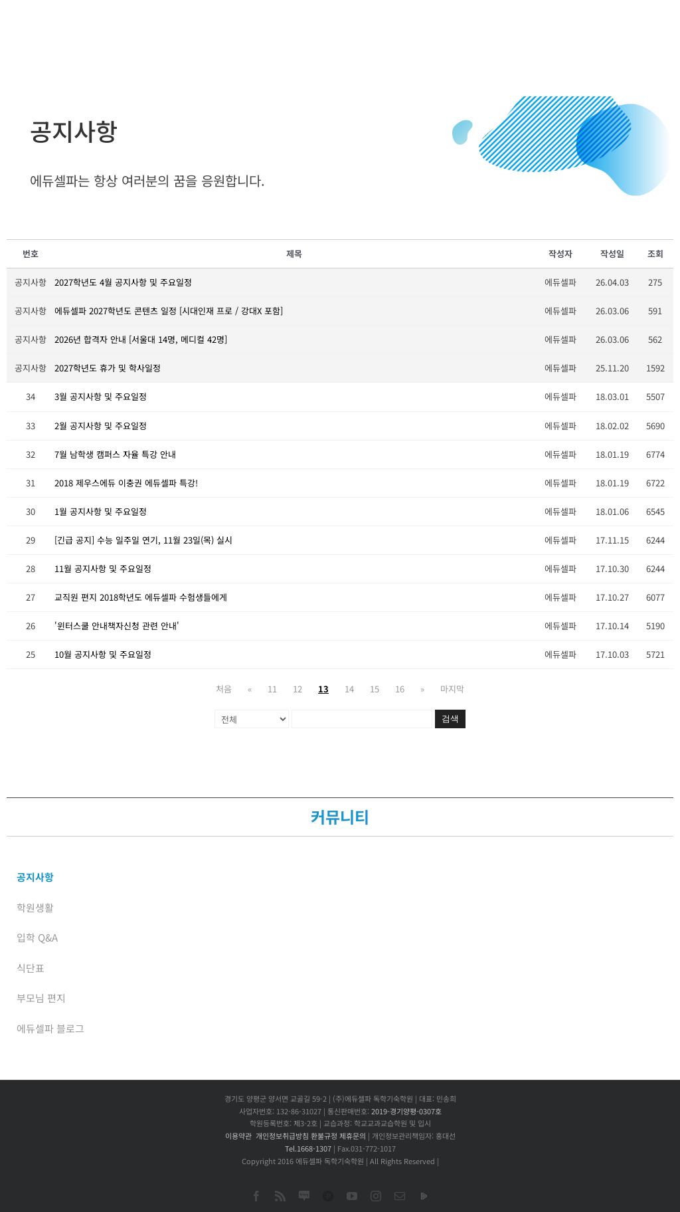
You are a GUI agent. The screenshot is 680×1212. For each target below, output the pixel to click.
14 (349, 688)
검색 (450, 719)
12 (297, 688)
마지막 (452, 688)
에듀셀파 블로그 (50, 1028)
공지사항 (35, 877)
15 (374, 688)
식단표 (30, 968)
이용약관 (238, 1135)
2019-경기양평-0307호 (406, 1111)
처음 (224, 688)
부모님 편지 (41, 998)
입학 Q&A (37, 937)
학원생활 (35, 907)
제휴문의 (352, 1135)
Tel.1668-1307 (308, 1148)
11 (272, 688)
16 (399, 688)
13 (323, 688)
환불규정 (324, 1135)
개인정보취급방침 (282, 1135)
